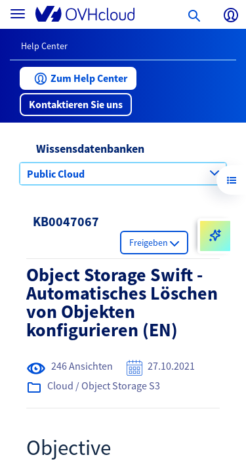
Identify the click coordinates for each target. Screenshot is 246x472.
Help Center (44, 46)
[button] (78, 78)
